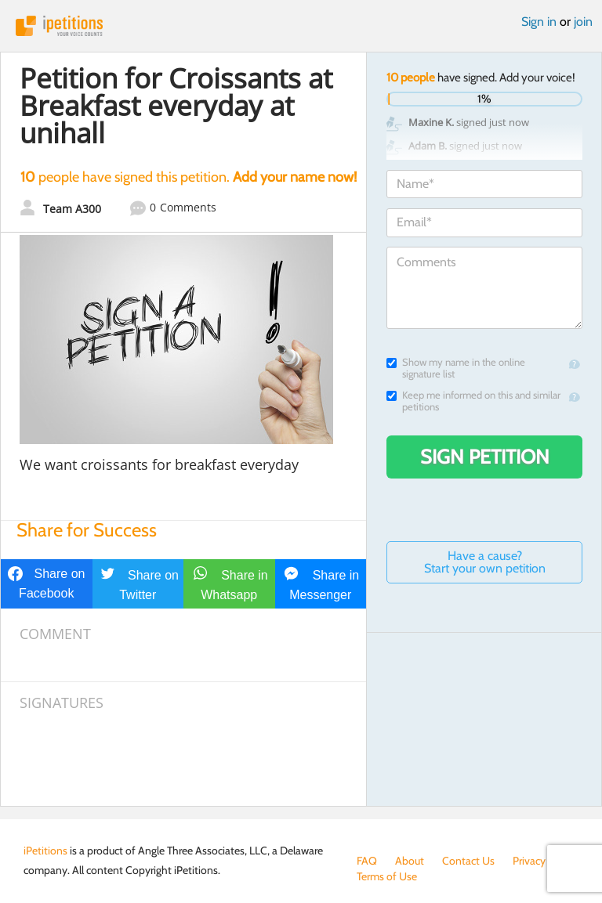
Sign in (539, 21)
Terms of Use (387, 876)
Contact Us (468, 861)
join (583, 21)
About (409, 861)
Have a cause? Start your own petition (485, 562)
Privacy (529, 861)
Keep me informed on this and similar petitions (473, 401)
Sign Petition (484, 456)
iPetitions (301, 26)
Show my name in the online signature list (455, 368)
